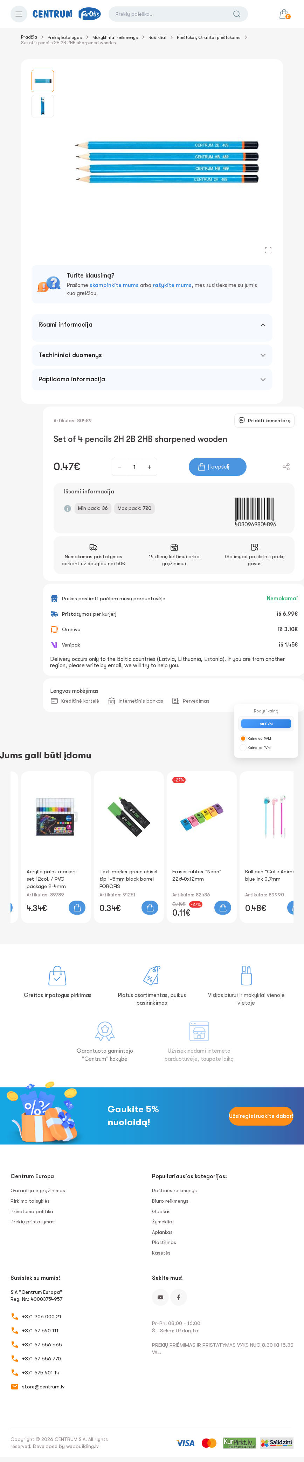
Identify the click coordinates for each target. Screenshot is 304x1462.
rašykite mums (172, 285)
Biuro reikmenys (170, 1201)
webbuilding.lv (82, 1446)
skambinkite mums (114, 285)
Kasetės (161, 1253)
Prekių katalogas (65, 37)
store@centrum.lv (43, 1387)
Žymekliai (163, 1221)
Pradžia (29, 37)
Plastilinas (164, 1242)
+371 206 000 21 (41, 1316)
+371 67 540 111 (40, 1330)
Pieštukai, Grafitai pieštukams (209, 37)
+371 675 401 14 (40, 1372)
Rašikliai (157, 37)
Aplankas (162, 1232)
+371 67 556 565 (42, 1344)
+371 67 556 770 (41, 1358)
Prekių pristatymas (33, 1221)
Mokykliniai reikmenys (115, 37)
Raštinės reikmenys (174, 1190)
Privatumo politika (32, 1211)
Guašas (161, 1211)
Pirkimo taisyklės (30, 1201)
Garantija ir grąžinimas (38, 1190)
